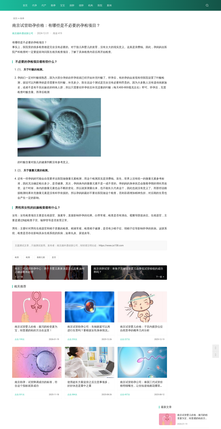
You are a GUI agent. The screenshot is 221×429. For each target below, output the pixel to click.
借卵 (81, 5)
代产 (44, 5)
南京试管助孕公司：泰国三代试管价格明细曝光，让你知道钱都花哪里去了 (129, 378)
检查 (17, 257)
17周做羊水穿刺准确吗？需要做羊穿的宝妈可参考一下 (170, 144)
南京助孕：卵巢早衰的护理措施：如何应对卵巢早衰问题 (196, 144)
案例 (109, 5)
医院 (100, 5)
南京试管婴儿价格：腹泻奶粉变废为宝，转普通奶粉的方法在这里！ (33, 325)
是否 (54, 257)
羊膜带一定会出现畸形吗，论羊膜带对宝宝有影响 (170, 171)
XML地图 (94, 418)
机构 (90, 5)
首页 (25, 5)
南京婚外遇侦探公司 (22, 33)
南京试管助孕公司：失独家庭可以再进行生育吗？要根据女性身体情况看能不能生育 (81, 325)
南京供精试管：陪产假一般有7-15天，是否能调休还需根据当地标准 (196, 170)
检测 (28, 257)
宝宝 (62, 5)
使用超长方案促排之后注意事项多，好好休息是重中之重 (81, 377)
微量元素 (41, 257)
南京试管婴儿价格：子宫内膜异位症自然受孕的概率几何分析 (129, 325)
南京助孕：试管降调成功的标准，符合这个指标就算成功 (32, 377)
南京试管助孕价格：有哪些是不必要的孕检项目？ (170, 197)
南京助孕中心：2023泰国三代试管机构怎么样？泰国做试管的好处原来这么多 (170, 251)
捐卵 (72, 5)
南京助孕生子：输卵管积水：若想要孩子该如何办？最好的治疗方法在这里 (196, 198)
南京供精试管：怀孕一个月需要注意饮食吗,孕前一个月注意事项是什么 (171, 224)
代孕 (34, 5)
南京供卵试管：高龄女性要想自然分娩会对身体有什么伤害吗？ (196, 223)
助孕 (53, 5)
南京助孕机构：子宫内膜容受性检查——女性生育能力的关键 (196, 251)
